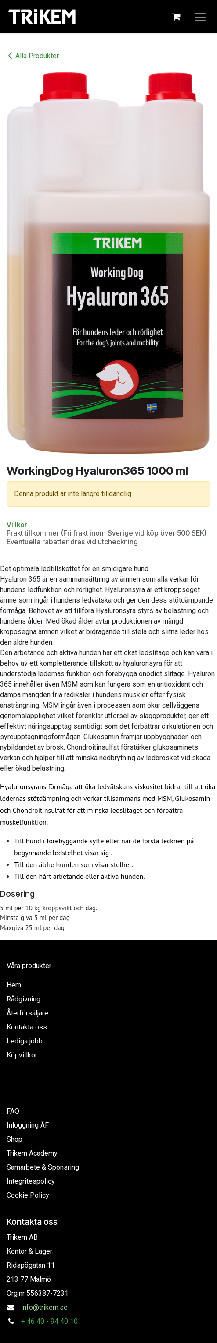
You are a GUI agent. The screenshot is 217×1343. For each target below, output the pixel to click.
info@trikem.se (44, 1307)
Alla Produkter (33, 56)
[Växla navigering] (200, 16)
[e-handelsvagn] (176, 16)
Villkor (17, 524)
